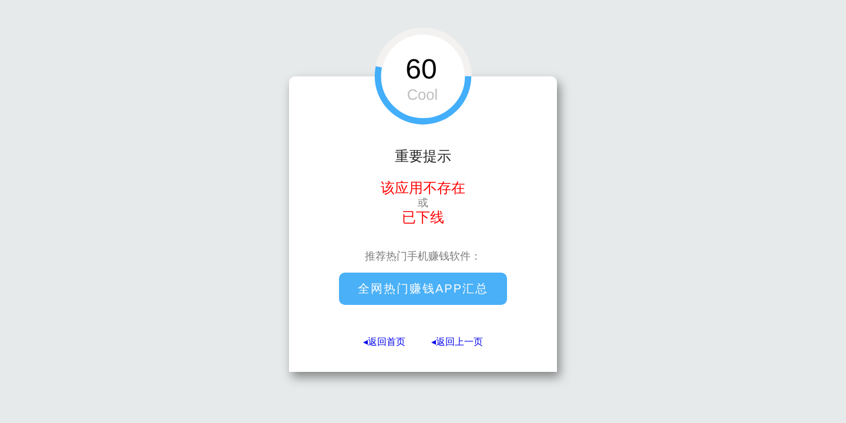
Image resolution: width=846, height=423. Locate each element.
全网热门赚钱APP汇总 (423, 288)
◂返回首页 (384, 342)
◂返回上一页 (457, 342)
